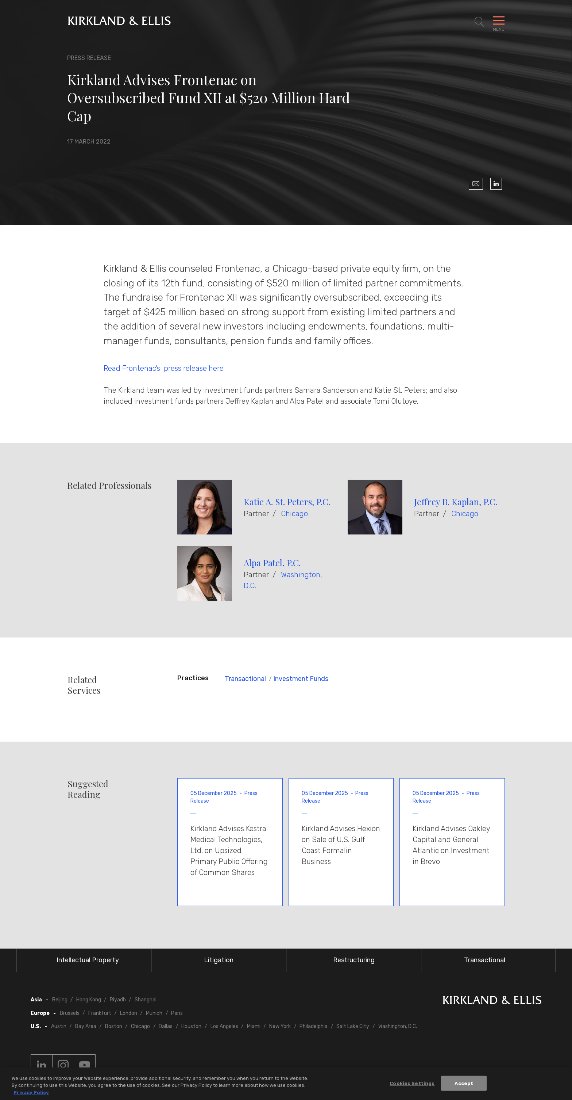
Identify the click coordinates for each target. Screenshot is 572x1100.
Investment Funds (300, 679)
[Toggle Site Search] (479, 21)
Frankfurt (99, 1013)
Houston (191, 1026)
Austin (58, 1026)
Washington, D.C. (397, 1026)
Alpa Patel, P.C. (272, 562)
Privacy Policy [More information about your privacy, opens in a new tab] (31, 1094)
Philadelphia (313, 1026)
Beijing (59, 1000)
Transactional (245, 679)
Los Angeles (224, 1026)
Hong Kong (88, 1000)
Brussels (70, 1013)
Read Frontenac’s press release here (164, 368)
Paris (177, 1013)
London (128, 1013)
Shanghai (145, 1000)
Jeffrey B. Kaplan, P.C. (455, 501)
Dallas (166, 1026)
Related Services (83, 685)
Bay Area (85, 1026)
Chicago (294, 513)
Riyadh (118, 1000)
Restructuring (354, 960)
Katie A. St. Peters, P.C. (287, 501)
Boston (113, 1026)
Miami (253, 1026)
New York (280, 1026)
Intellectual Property (88, 960)
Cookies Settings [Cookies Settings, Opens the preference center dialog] (412, 1085)
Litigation (218, 960)
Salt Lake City (352, 1026)
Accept (464, 1085)
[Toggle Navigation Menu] (498, 21)
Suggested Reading (87, 789)
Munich (154, 1013)
